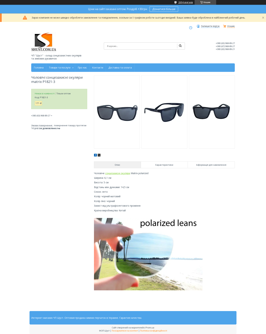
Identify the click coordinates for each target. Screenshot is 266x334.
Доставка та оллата (120, 67)
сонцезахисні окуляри (117, 173)
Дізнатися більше (163, 9)
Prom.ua (150, 327)
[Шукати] (180, 46)
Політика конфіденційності (153, 330)
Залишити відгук (210, 26)
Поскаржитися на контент (125, 330)
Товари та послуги (59, 67)
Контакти (97, 67)
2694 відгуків (185, 2)
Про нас (82, 67)
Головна (39, 67)
